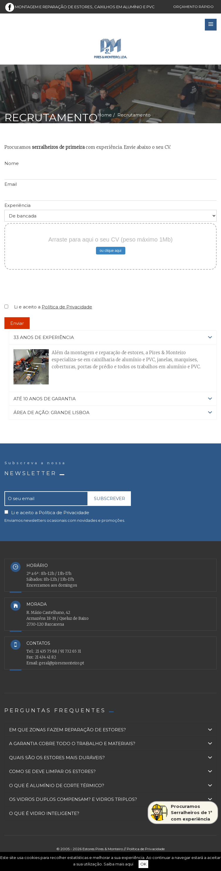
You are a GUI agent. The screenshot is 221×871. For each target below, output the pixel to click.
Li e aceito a (53, 307)
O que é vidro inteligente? (110, 813)
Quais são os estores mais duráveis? (110, 757)
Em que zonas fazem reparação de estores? (110, 729)
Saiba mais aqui (118, 864)
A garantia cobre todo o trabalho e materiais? (110, 743)
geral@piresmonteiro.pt (61, 663)
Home (104, 115)
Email (10, 184)
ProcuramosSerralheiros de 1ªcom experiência (181, 812)
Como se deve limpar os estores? (110, 771)
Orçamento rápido (193, 6)
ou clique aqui (110, 251)
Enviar (17, 323)
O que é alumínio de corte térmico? (110, 785)
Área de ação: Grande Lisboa (113, 412)
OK (143, 864)
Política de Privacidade (67, 307)
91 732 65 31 (70, 651)
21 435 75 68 (46, 651)
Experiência (17, 205)
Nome (11, 163)
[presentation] (49, 288)
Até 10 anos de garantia (113, 398)
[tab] (112, 338)
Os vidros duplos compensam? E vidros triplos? (110, 799)
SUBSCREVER (109, 498)
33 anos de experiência (113, 337)
